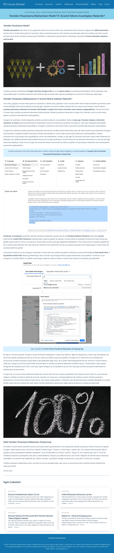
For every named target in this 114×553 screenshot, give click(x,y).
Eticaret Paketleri (82, 4)
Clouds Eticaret (14, 4)
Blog (100, 4)
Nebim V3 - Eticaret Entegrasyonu (77, 516)
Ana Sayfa (39, 4)
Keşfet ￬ (59, 4)
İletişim (93, 4)
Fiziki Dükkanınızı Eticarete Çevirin (77, 494)
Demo (107, 4)
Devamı (18, 503)
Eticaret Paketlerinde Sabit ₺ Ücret (23, 494)
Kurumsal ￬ (49, 4)
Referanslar (68, 4)
